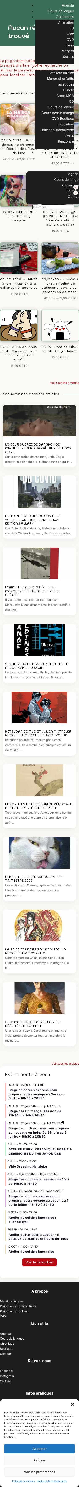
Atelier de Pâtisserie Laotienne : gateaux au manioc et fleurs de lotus (38, 1237)
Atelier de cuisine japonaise (32, 1251)
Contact (68, 152)
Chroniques (65, 17)
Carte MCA (65, 96)
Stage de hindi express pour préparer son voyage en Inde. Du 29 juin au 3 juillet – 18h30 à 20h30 (39, 1132)
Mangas (68, 51)
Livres (69, 45)
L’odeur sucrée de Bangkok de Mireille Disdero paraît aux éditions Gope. (38, 448)
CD (71, 101)
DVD (70, 39)
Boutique (67, 67)
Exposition (65, 124)
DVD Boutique (63, 118)
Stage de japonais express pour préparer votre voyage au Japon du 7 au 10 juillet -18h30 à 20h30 (39, 1200)
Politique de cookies (23, 1481)
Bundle (68, 90)
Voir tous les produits (64, 383)
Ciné (70, 34)
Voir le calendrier (39, 1262)
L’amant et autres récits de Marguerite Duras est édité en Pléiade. (33, 591)
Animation (66, 22)
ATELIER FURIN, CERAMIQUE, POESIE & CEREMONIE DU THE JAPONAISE (40, 1151)
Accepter (39, 1449)
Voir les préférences (39, 1472)
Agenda (68, 5)
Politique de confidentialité (52, 1481)
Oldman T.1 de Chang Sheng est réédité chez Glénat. (33, 1024)
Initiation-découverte (57, 130)
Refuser (39, 1460)
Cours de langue (61, 11)
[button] (73, 1404)
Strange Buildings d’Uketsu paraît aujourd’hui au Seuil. (37, 666)
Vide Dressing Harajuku (28, 1166)
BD (71, 28)
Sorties (68, 56)
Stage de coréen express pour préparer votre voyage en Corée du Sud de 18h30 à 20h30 (37, 1094)
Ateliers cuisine (62, 73)
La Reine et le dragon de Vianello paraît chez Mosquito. (35, 951)
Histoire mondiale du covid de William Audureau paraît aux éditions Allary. (32, 519)
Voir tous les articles (65, 1063)
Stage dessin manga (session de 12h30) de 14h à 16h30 (35, 1113)
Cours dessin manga (58, 113)
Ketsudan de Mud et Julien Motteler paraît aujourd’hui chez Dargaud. (38, 733)
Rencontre (66, 141)
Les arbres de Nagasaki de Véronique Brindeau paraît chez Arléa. (39, 806)
